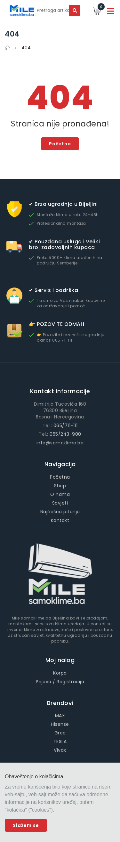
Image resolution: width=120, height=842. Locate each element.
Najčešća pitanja (60, 511)
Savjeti (60, 503)
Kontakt (60, 520)
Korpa (60, 673)
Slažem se (26, 825)
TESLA (60, 741)
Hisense (60, 724)
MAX (60, 715)
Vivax (60, 750)
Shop (60, 485)
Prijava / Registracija (60, 681)
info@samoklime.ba (60, 443)
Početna (60, 144)
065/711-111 (65, 425)
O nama (60, 494)
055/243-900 (65, 434)
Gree (60, 733)
